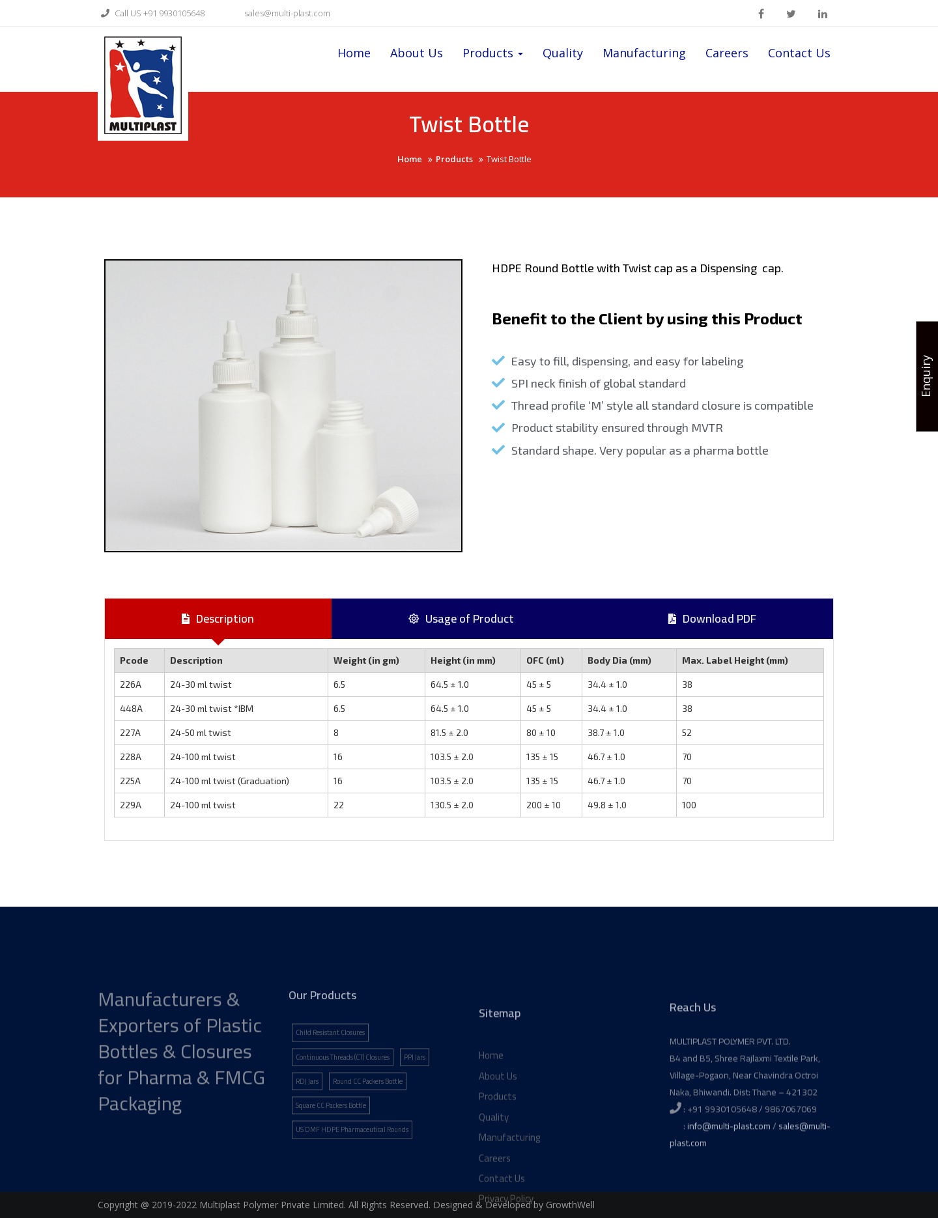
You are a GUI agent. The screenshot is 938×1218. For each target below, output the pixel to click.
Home (354, 53)
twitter (791, 14)
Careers (726, 53)
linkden (823, 14)
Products (492, 53)
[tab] (218, 619)
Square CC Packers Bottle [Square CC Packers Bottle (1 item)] (331, 1158)
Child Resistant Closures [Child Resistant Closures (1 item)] (330, 1085)
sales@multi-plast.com (278, 13)
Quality (563, 53)
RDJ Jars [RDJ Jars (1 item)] (307, 1133)
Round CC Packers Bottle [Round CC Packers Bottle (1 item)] (368, 1133)
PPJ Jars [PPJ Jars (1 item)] (414, 1109)
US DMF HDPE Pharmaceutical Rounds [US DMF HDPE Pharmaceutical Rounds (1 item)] (352, 1182)
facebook (761, 14)
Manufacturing (644, 53)
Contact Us (799, 53)
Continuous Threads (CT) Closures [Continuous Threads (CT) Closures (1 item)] (343, 1109)
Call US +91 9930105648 (151, 13)
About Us (416, 53)
